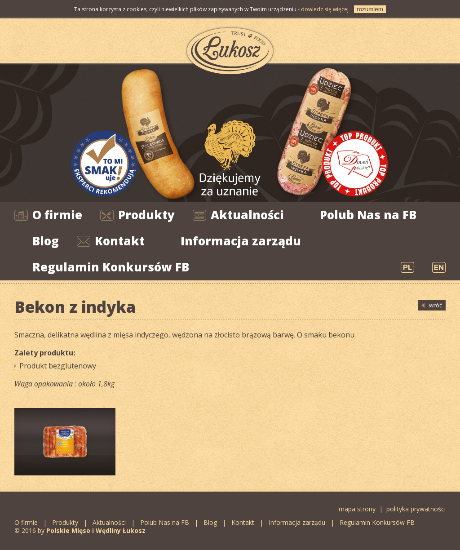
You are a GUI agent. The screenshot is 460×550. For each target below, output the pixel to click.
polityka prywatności (416, 509)
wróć (435, 305)
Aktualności (247, 215)
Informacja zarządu (241, 241)
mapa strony (357, 509)
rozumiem (370, 9)
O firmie (57, 215)
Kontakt (120, 241)
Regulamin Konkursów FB (110, 267)
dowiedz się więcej (325, 9)
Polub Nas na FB (368, 215)
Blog (45, 241)
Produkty (146, 215)
